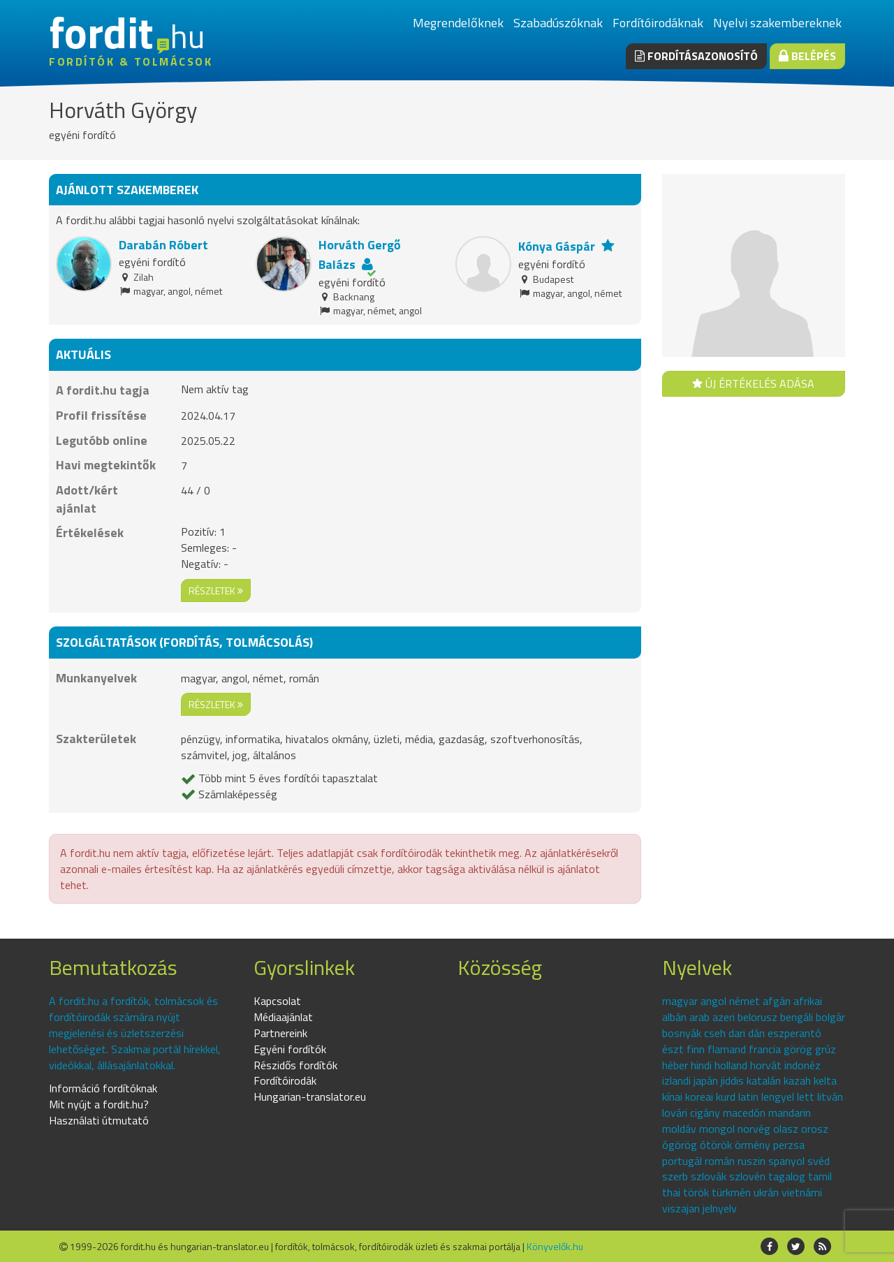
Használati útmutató (99, 1120)
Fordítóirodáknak (658, 22)
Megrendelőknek (458, 22)
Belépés (807, 55)
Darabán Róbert (163, 244)
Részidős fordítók (295, 1065)
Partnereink (280, 1033)
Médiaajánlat (283, 1016)
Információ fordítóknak (103, 1088)
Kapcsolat (277, 1000)
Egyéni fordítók (290, 1049)
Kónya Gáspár (556, 246)
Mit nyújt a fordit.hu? (99, 1104)
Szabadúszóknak (558, 22)
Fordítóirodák (285, 1080)
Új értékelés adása (753, 383)
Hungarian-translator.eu (310, 1096)
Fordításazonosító (696, 55)
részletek (216, 590)
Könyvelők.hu (555, 1246)
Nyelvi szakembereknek (777, 22)
